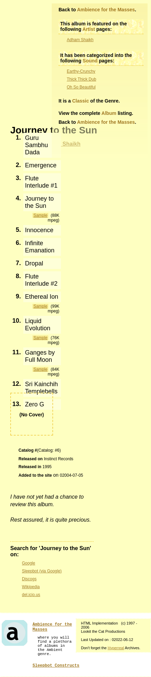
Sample (41, 215)
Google (28, 563)
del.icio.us (31, 594)
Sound (90, 60)
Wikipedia (31, 586)
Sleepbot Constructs (56, 665)
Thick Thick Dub (81, 79)
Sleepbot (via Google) (42, 571)
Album (108, 113)
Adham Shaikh (80, 39)
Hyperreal (116, 648)
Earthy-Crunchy (81, 71)
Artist (89, 29)
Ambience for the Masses (106, 9)
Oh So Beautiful (81, 87)
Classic (80, 101)
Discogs (29, 579)
